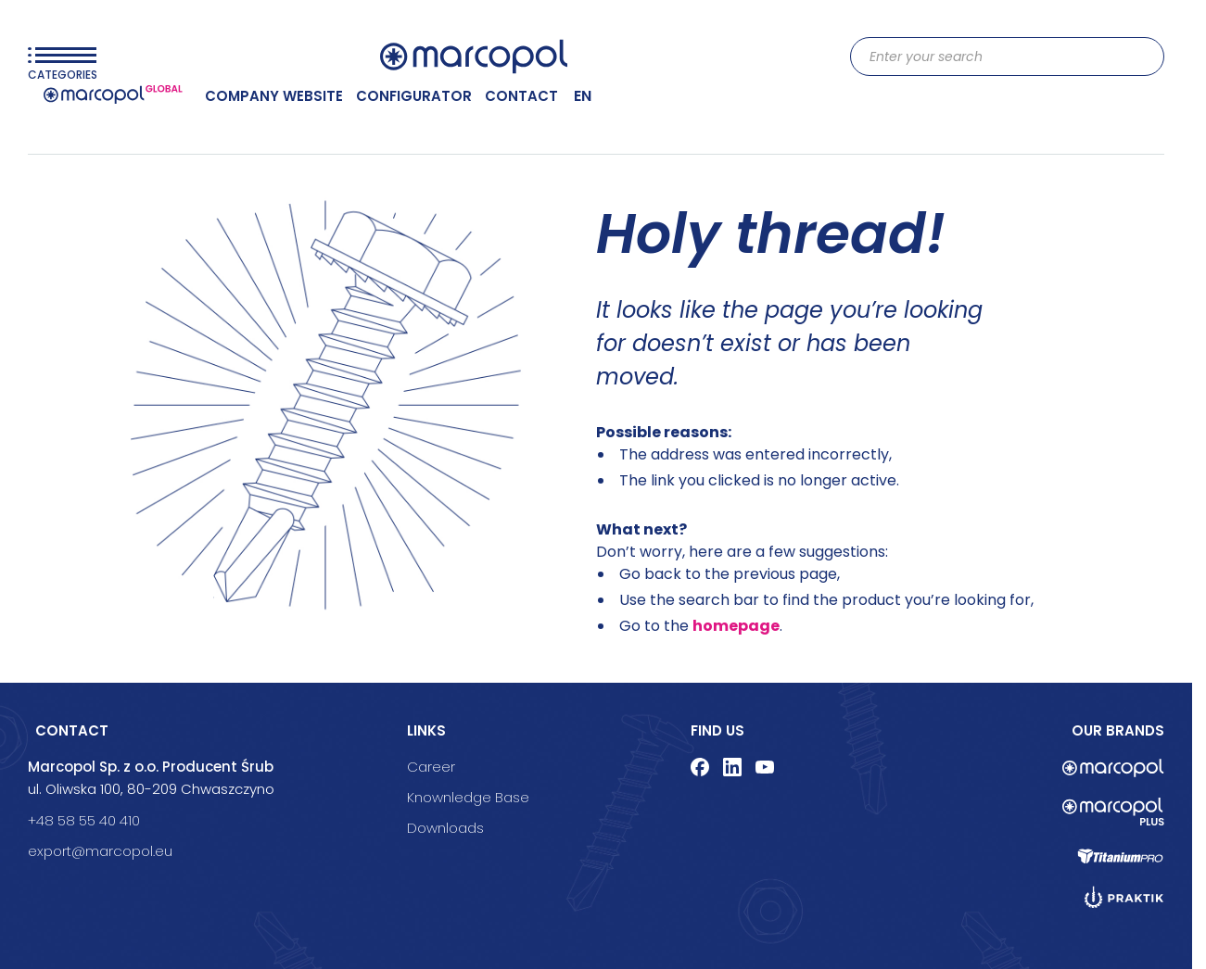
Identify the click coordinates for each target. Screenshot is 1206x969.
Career (431, 766)
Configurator (414, 96)
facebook (700, 767)
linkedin (732, 767)
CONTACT (521, 96)
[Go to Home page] (473, 56)
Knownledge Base (468, 797)
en (582, 96)
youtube (764, 767)
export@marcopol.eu (100, 851)
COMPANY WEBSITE (274, 96)
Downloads (445, 827)
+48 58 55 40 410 (84, 820)
